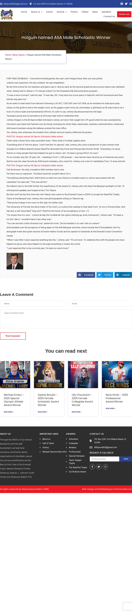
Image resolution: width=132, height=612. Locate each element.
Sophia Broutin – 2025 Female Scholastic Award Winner (48, 400)
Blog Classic (19, 55)
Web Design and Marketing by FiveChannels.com (107, 489)
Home (24, 11)
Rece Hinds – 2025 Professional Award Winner (117, 398)
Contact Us (109, 16)
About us (36, 12)
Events (49, 11)
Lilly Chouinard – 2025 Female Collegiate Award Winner (82, 400)
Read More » (8, 412)
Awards (62, 12)
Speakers (106, 11)
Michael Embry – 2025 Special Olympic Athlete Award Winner (14, 400)
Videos (84, 11)
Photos (74, 11)
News (95, 11)
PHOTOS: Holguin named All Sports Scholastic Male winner (35, 136)
